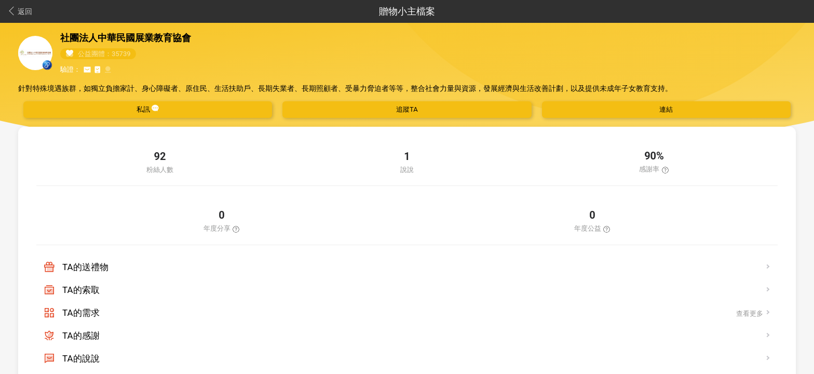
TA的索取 (81, 290)
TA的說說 (81, 358)
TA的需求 (81, 313)
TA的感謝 (81, 335)
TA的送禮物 (85, 267)
